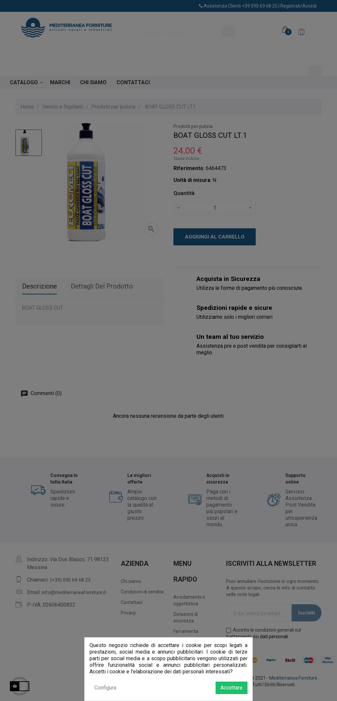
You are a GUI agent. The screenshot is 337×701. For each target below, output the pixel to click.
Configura (105, 688)
